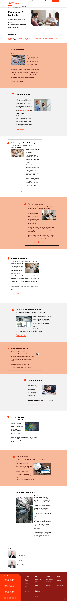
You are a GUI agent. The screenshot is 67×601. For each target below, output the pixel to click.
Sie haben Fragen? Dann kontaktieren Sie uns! (36, 404)
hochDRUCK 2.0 (37, 593)
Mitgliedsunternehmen (60, 587)
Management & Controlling (27, 583)
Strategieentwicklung (13, 36)
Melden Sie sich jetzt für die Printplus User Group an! (25, 479)
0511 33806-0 (7, 580)
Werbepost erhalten (48, 585)
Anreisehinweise (6, 581)
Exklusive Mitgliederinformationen (38, 582)
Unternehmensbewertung (12, 38)
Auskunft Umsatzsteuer (49, 38)
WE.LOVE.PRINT (37, 587)
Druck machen (59, 582)
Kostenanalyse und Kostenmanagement (35, 36)
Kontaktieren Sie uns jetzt (24, 110)
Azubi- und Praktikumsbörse (37, 591)
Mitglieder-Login (55, 1)
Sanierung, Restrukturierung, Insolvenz (25, 38)
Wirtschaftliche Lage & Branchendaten (49, 583)
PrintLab (26, 591)
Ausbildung (26, 586)
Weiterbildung (27, 588)
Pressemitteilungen (38, 579)
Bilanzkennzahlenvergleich (38, 38)
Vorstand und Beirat (60, 585)
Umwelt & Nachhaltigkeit (27, 580)
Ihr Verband (49, 3)
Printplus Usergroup (18, 39)
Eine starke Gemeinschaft (59, 578)
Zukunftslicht (37, 596)
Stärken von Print (48, 581)
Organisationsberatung (22, 36)
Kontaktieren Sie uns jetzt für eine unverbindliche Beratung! (27, 72)
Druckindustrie (41, 3)
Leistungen (25, 3)
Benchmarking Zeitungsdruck (30, 39)
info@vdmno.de (12, 580)
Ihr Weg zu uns (59, 580)
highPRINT (37, 594)
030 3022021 (6, 586)
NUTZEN (36, 585)
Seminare (56, 3)
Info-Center (32, 3)
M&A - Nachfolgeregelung (48, 36)
